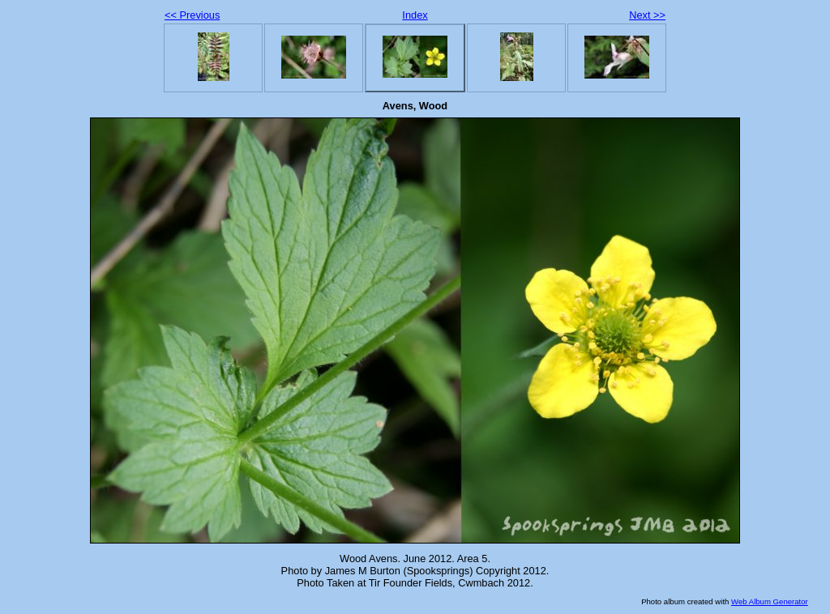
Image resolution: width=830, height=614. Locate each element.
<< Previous (192, 15)
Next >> (647, 15)
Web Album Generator (769, 601)
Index (414, 15)
